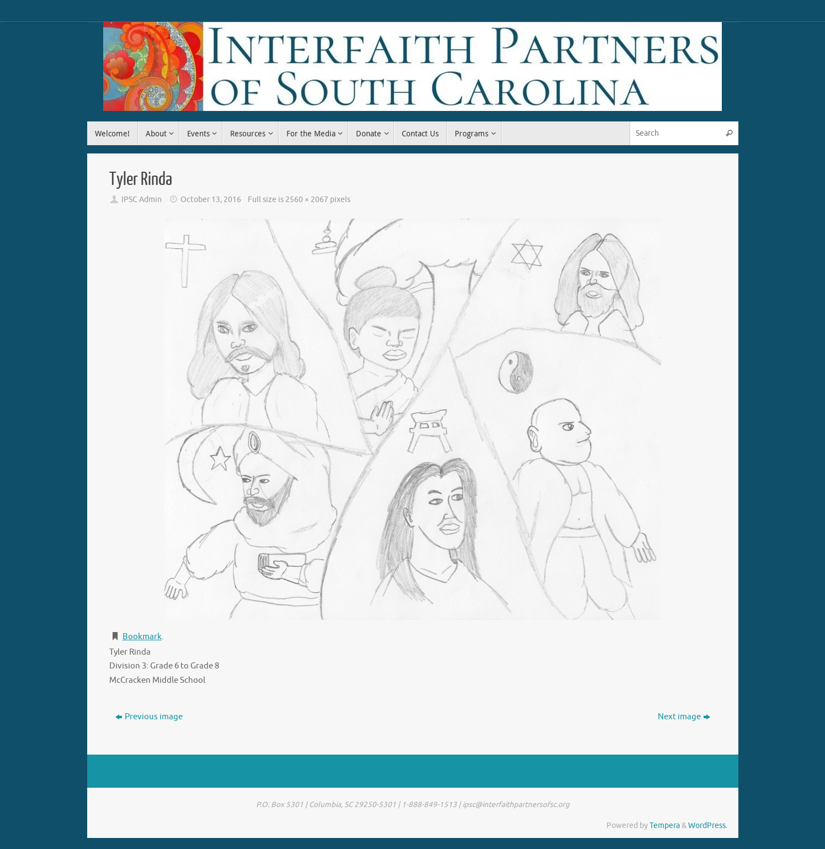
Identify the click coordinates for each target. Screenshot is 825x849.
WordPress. (707, 825)
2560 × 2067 (306, 199)
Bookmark (142, 637)
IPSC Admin (141, 199)
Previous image (149, 717)
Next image (684, 717)
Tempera (665, 825)
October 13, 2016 (210, 199)
